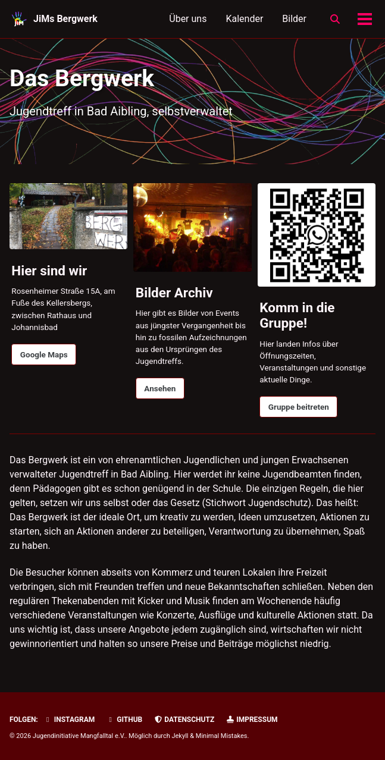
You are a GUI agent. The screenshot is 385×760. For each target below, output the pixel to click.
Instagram (69, 719)
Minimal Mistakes (222, 736)
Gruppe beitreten (298, 407)
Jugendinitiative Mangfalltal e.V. (79, 736)
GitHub (124, 719)
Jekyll (179, 736)
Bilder (294, 18)
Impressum (251, 719)
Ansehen (160, 388)
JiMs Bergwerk (65, 18)
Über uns (187, 18)
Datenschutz (184, 719)
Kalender (244, 18)
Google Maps (44, 354)
